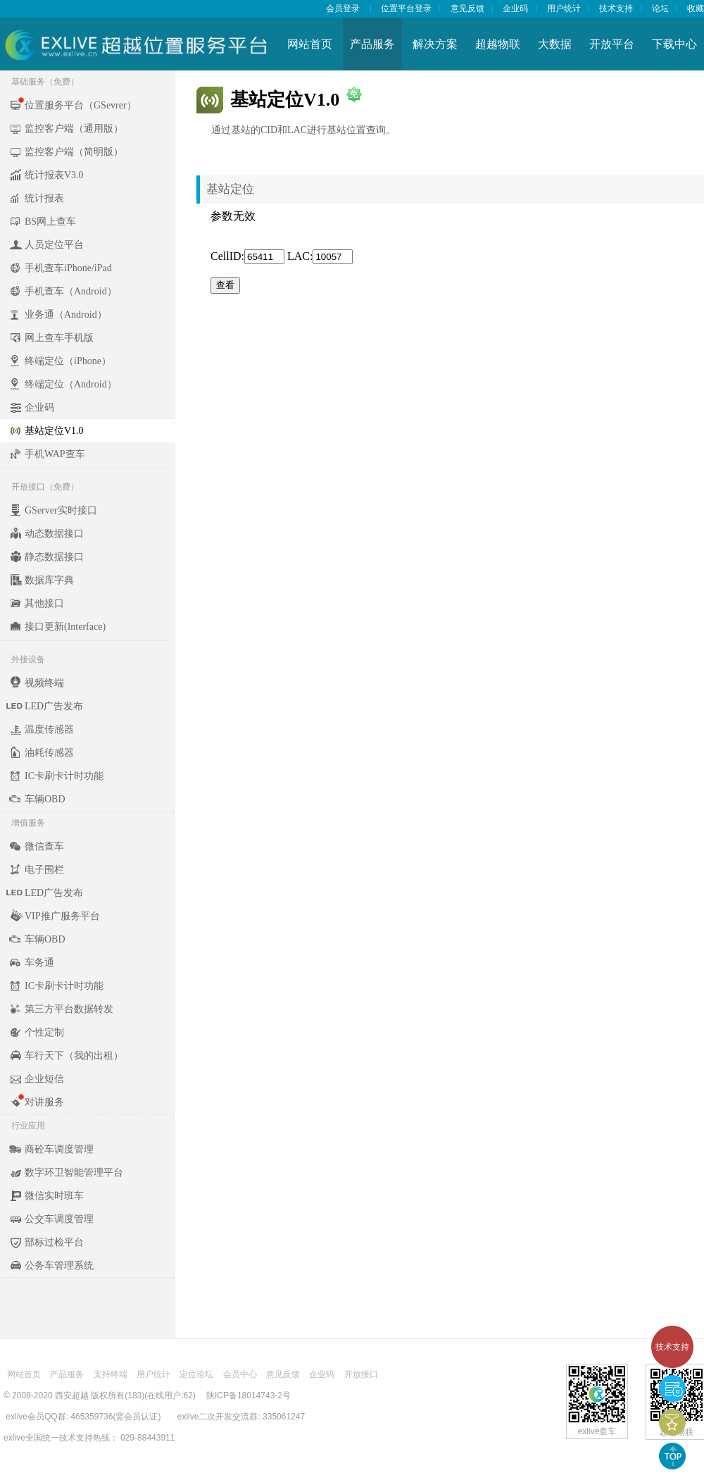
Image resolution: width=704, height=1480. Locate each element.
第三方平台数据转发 (69, 1009)
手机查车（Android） (71, 291)
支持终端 (110, 1374)
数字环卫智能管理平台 (74, 1172)
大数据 (555, 44)
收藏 (695, 8)
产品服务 (372, 44)
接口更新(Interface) (65, 626)
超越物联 (497, 44)
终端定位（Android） (71, 384)
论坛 (660, 8)
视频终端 (44, 683)
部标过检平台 (54, 1242)
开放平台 (611, 44)
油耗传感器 (49, 752)
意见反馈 (467, 8)
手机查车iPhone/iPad (68, 268)
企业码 (515, 8)
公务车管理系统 (59, 1265)
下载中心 (674, 44)
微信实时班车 (54, 1195)
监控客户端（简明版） (74, 152)
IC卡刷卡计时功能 (64, 776)
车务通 (39, 962)
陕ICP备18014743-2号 (248, 1395)
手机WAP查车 (55, 454)
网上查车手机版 (59, 337)
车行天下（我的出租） (74, 1055)
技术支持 (672, 1347)
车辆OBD (45, 799)
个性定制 (44, 1032)
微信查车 (44, 846)
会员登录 (343, 8)
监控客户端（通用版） (74, 128)
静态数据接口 (54, 557)
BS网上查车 (50, 221)
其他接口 (44, 603)
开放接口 (361, 1374)
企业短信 (44, 1079)
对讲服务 (44, 1102)
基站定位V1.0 (54, 430)
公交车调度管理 (59, 1219)
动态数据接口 (54, 533)
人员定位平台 (54, 245)
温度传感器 (49, 729)
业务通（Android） (66, 314)
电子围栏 (44, 869)
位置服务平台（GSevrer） (81, 105)
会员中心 (240, 1374)
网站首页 (309, 44)
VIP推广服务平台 (62, 916)
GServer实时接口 (61, 510)
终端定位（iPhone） (68, 361)
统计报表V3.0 (54, 175)
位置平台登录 (406, 8)
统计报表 (44, 198)
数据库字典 (49, 580)
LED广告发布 (54, 706)
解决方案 (435, 44)
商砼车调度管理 (59, 1149)
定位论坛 (196, 1374)
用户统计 (564, 8)
